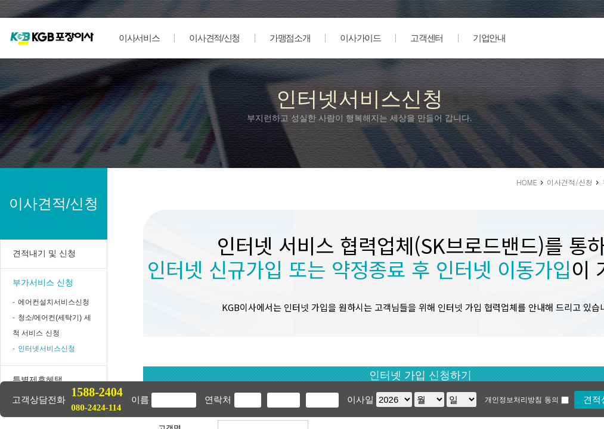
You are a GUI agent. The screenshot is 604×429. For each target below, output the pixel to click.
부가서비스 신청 (43, 282)
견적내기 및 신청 (44, 253)
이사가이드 (360, 38)
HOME (526, 182)
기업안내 (489, 38)
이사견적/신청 (214, 38)
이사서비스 (139, 38)
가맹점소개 (290, 38)
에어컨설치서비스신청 (53, 302)
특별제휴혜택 (38, 379)
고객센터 (426, 38)
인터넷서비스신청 (46, 348)
